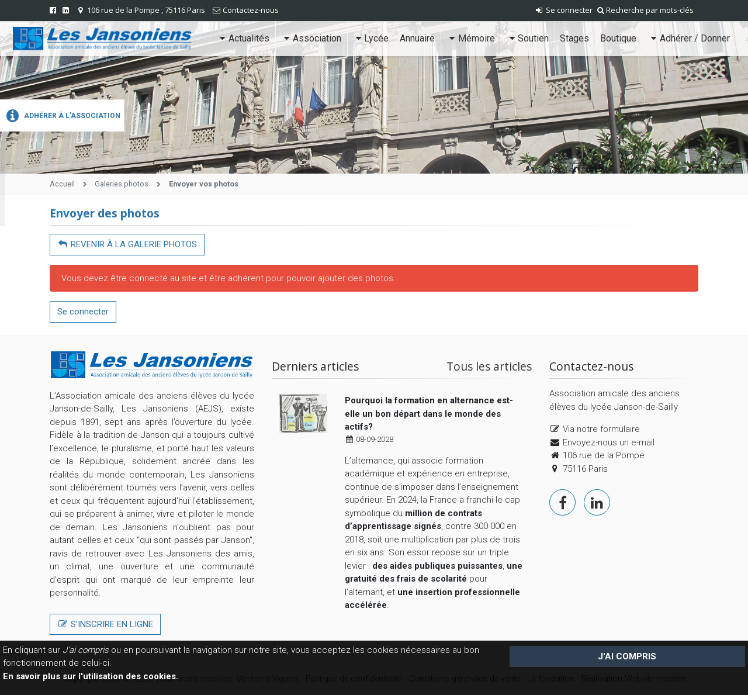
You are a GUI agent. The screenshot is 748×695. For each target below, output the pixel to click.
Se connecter (563, 10)
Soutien (527, 38)
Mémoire (470, 38)
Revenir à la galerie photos (127, 244)
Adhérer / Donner (688, 38)
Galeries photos (121, 183)
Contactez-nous (251, 10)
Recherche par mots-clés (645, 10)
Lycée (370, 38)
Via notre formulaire (601, 429)
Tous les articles (489, 366)
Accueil (62, 183)
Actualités (243, 38)
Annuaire (417, 38)
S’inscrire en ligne (105, 624)
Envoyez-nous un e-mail (608, 442)
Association (310, 38)
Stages (574, 38)
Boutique (618, 38)
